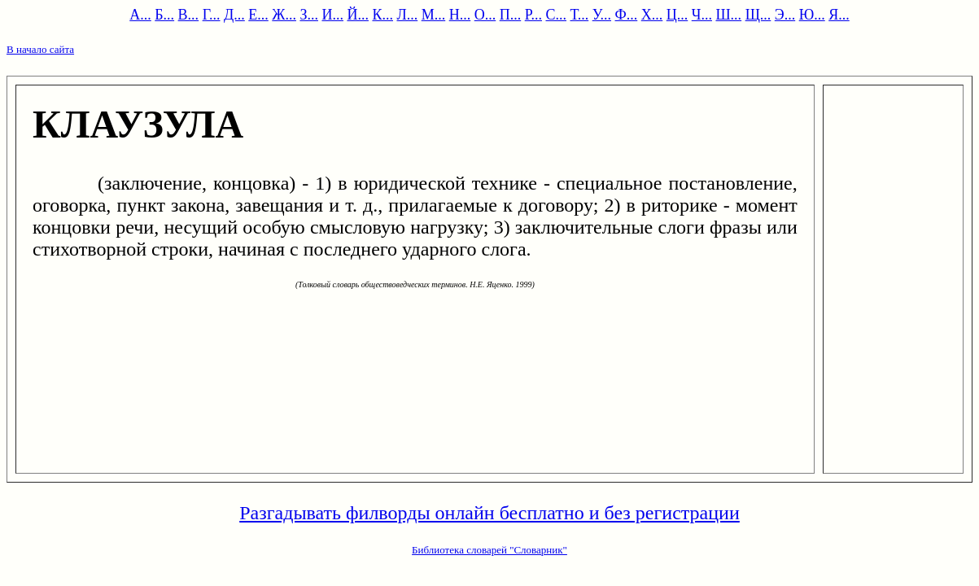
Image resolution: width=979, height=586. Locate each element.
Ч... (702, 15)
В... (188, 15)
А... (140, 15)
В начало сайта (40, 49)
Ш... (728, 15)
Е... (258, 15)
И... (332, 15)
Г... (212, 15)
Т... (579, 15)
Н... (460, 15)
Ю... (812, 15)
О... (485, 15)
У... (601, 15)
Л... (406, 15)
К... (382, 15)
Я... (839, 15)
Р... (533, 15)
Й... (358, 15)
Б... (164, 15)
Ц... (677, 15)
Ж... (284, 15)
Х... (652, 15)
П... (511, 15)
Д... (234, 15)
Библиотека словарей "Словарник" (489, 550)
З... (308, 15)
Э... (785, 15)
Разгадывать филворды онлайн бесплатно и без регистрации (489, 512)
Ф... (626, 15)
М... (434, 15)
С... (555, 15)
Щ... (758, 15)
